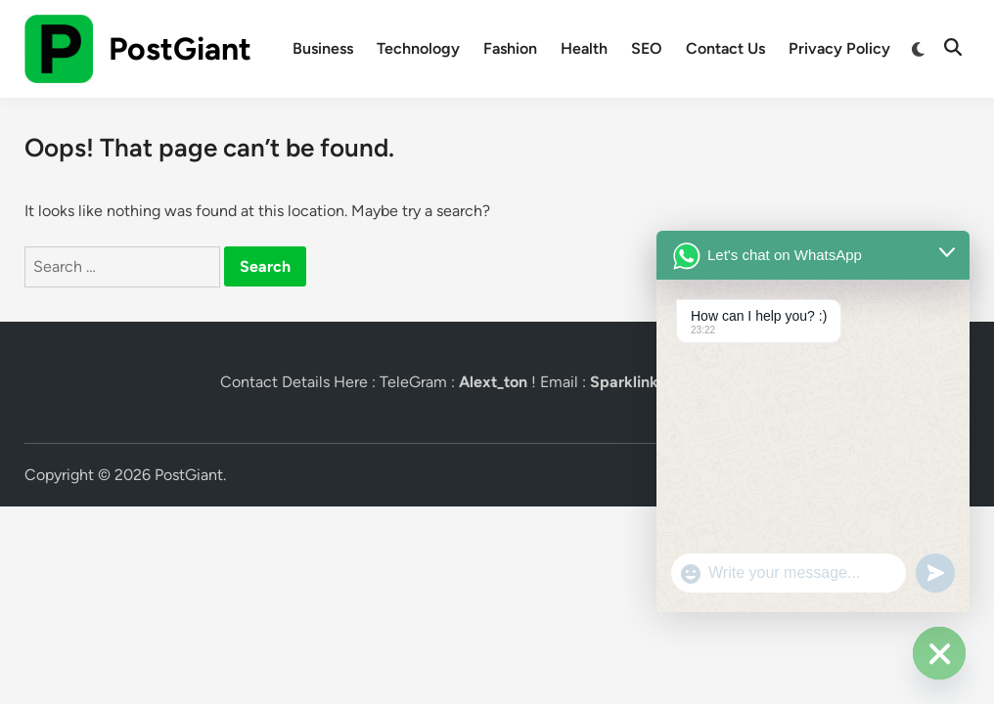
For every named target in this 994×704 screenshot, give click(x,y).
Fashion (510, 48)
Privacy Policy (839, 48)
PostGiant (180, 48)
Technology (418, 48)
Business (323, 48)
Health (584, 48)
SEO (646, 48)
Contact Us (725, 48)
